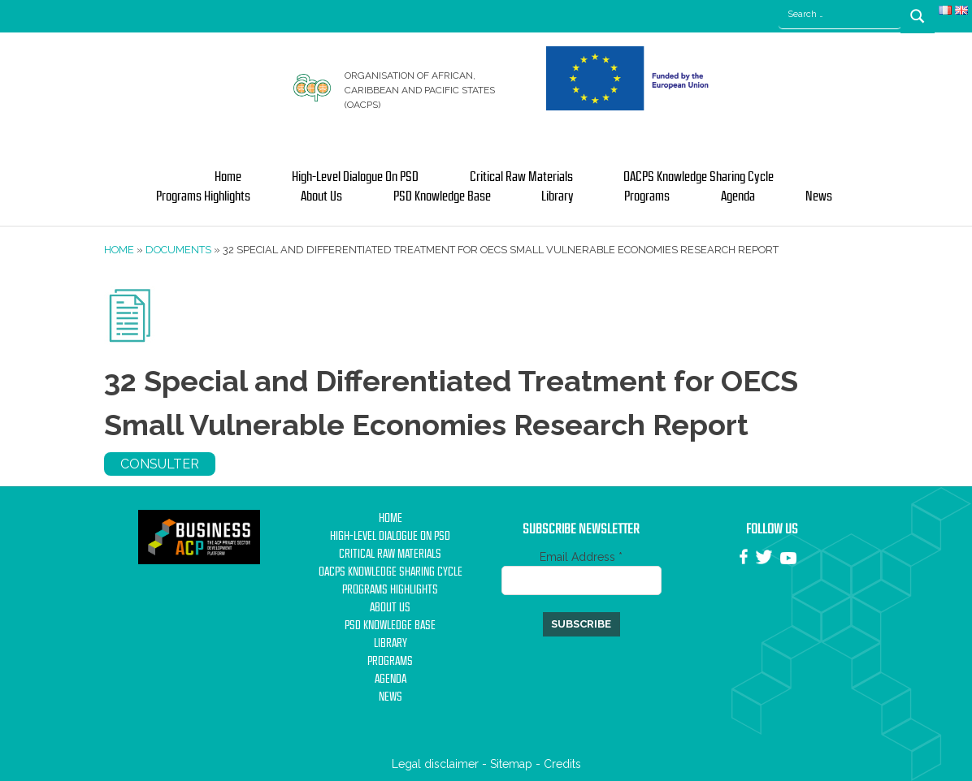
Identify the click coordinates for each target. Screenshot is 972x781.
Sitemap (511, 763)
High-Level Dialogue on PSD (355, 176)
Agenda (738, 196)
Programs (647, 196)
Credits (562, 763)
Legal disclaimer (435, 763)
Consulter (159, 464)
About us (321, 196)
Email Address (581, 556)
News (818, 196)
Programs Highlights (203, 196)
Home (228, 176)
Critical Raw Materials (521, 176)
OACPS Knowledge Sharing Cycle (698, 176)
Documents (178, 250)
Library (557, 196)
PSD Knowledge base (442, 196)
